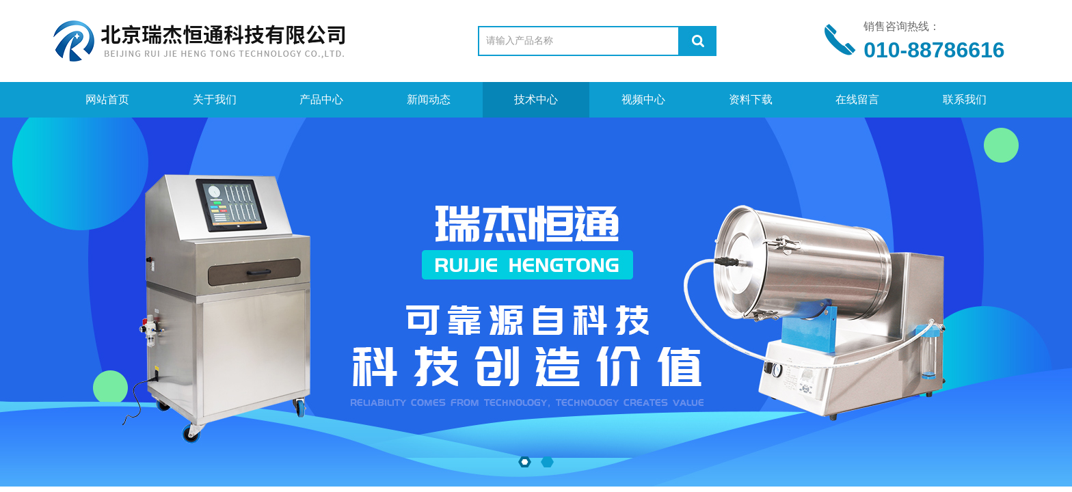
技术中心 (536, 99)
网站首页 (107, 99)
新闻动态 (429, 99)
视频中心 (643, 99)
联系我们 (965, 99)
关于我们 (215, 99)
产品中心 (321, 99)
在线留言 (857, 99)
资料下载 (751, 99)
